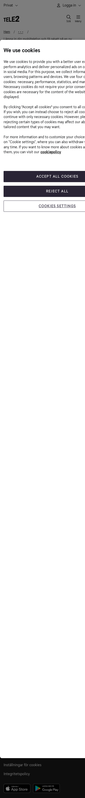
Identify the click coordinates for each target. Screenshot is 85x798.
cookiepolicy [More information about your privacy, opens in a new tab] (50, 152)
